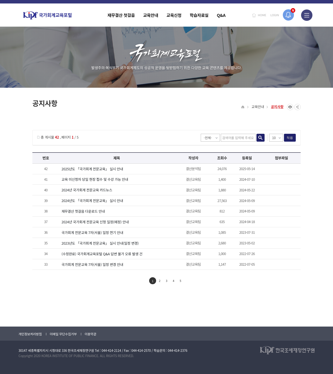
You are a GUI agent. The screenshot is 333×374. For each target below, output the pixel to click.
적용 (290, 138)
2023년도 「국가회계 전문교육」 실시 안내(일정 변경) (100, 243)
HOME (262, 15)
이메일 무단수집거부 (63, 334)
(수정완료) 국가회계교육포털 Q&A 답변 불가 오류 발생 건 (102, 253)
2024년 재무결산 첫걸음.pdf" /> (280, 211)
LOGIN (274, 15)
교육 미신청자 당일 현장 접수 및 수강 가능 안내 (95, 179)
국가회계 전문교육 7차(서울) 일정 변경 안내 (92, 264)
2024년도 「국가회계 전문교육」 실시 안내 (92, 200)
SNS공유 (297, 107)
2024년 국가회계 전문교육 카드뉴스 (87, 189)
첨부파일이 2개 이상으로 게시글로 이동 (280, 169)
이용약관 (90, 334)
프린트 (290, 107)
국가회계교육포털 (47, 15)
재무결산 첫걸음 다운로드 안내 (83, 211)
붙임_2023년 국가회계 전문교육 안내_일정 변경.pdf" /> (280, 243)
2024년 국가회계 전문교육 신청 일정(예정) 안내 (95, 221)
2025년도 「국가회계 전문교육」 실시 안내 (92, 168)
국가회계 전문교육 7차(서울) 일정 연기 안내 (92, 232)
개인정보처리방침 (30, 334)
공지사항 (277, 106)
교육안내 (257, 106)
